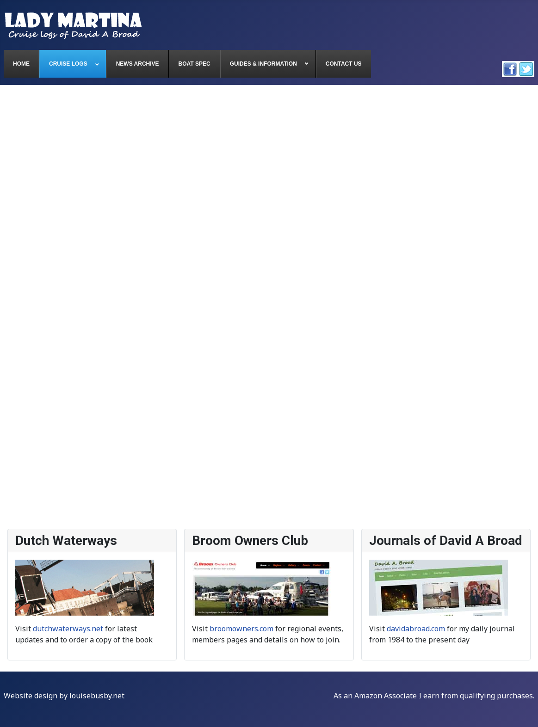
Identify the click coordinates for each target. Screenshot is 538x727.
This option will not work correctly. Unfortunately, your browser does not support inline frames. (269, 307)
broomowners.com (241, 628)
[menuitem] (21, 64)
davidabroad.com (416, 628)
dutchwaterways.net (68, 628)
